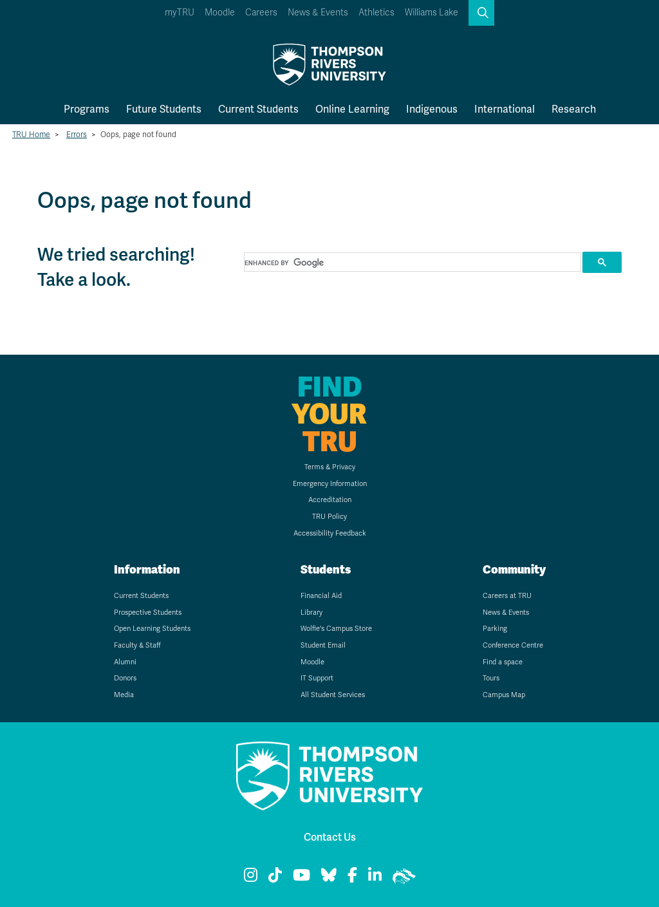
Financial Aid (321, 596)
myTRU (179, 12)
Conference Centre (513, 645)
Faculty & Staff (137, 645)
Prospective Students (147, 612)
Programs (86, 109)
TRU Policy (329, 516)
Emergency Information (330, 484)
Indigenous (432, 109)
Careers (261, 12)
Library (311, 612)
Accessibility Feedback (329, 533)
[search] (412, 262)
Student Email (323, 645)
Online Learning (352, 109)
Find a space (503, 662)
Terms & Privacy (329, 467)
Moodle (220, 12)
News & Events (318, 12)
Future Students (163, 109)
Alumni (125, 662)
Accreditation (329, 500)
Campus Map (504, 695)
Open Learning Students (152, 628)
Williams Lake (431, 12)
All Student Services (333, 695)
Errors (76, 134)
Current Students (258, 109)
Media (124, 695)
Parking (495, 628)
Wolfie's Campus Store (336, 628)
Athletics (376, 12)
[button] (481, 13)
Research (574, 109)
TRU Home (31, 134)
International (504, 109)
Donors (125, 678)
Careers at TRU (507, 596)
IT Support (317, 678)
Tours (491, 678)
